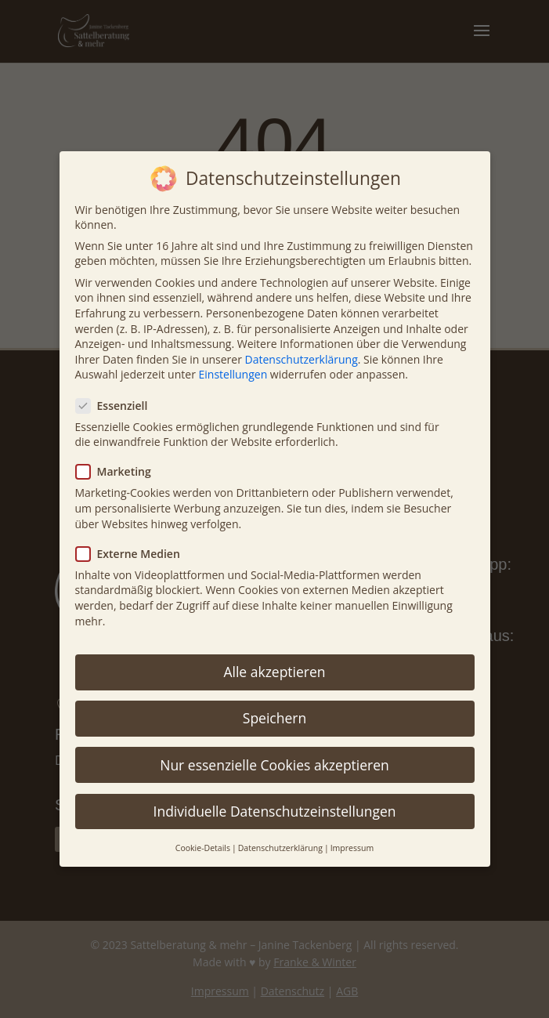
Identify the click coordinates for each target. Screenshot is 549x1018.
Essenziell (118, 405)
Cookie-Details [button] (202, 847)
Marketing (119, 471)
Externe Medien (134, 553)
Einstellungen (233, 374)
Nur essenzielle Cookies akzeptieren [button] (274, 764)
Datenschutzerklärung (301, 359)
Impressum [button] (352, 847)
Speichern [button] (274, 717)
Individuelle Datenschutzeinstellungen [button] (275, 811)
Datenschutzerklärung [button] (280, 847)
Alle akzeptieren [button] (274, 671)
